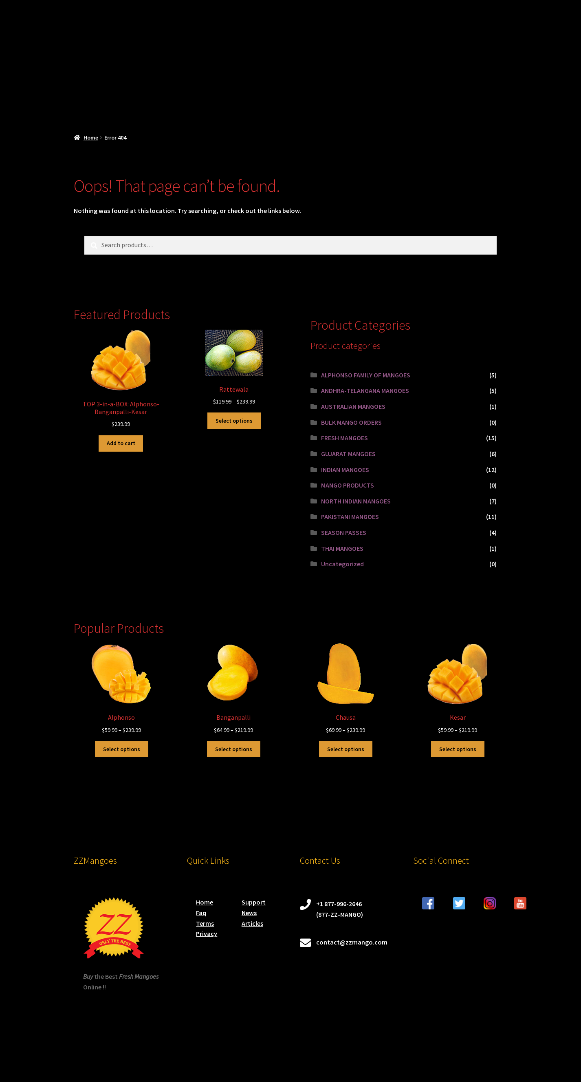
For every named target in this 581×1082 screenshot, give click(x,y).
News (249, 913)
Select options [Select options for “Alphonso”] (121, 749)
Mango (306, 103)
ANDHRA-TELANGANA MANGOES (365, 390)
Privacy (206, 933)
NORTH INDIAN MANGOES (356, 501)
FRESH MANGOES (344, 438)
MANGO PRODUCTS (347, 485)
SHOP (143, 103)
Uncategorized (342, 564)
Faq (201, 913)
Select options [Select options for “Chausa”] (345, 749)
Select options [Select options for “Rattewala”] (234, 420)
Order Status (359, 103)
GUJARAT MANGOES (348, 454)
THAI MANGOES (342, 548)
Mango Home (93, 103)
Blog (398, 103)
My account (255, 103)
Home (91, 137)
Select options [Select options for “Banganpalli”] (233, 749)
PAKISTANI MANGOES (350, 516)
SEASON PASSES (343, 532)
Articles (252, 923)
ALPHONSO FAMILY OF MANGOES (365, 375)
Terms (205, 923)
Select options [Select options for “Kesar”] (457, 749)
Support (254, 902)
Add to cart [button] (121, 443)
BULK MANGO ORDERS (351, 422)
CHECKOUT (199, 103)
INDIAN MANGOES (345, 470)
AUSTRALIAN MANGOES (353, 406)
